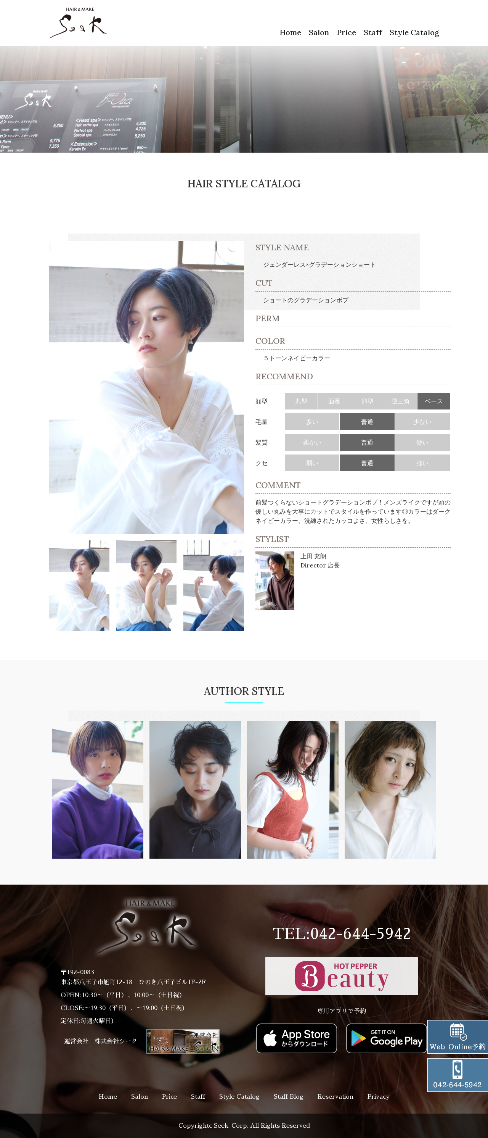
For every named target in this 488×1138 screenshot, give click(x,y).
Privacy (379, 1097)
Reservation (335, 1097)
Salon (319, 32)
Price (346, 32)
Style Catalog (414, 32)
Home (290, 32)
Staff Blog (288, 1097)
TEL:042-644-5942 (341, 934)
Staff (373, 32)
